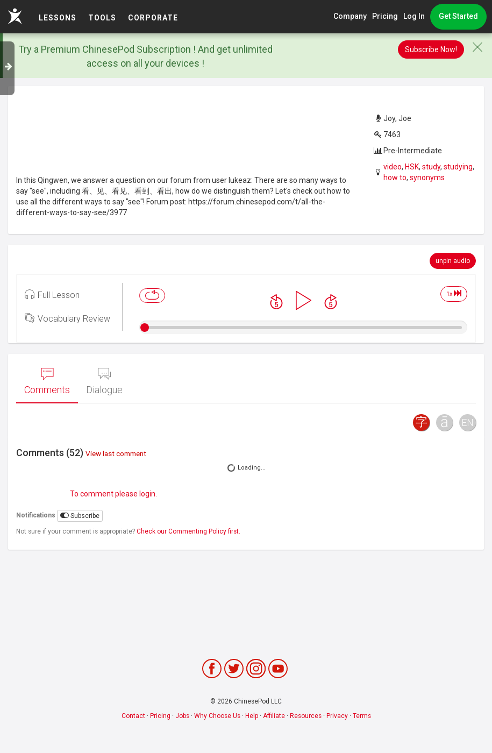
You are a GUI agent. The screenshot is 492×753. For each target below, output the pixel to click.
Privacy (337, 716)
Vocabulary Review (67, 318)
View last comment (115, 453)
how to (395, 177)
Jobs (182, 716)
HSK (412, 166)
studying (458, 166)
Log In (414, 16)
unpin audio (453, 261)
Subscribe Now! (431, 49)
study (431, 166)
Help (251, 716)
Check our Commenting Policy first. (188, 531)
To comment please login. (113, 493)
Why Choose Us (217, 716)
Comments (47, 381)
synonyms (427, 177)
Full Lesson (52, 294)
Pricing (385, 16)
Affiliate (274, 716)
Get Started (458, 16)
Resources (306, 716)
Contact (133, 716)
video (392, 166)
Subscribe (79, 516)
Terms (362, 716)
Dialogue (104, 381)
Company (350, 16)
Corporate (153, 17)
